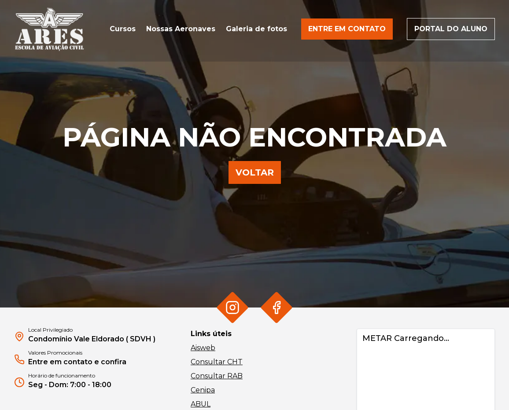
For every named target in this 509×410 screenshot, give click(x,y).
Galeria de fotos (256, 29)
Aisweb (203, 348)
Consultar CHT (217, 362)
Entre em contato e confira (77, 362)
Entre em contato (347, 29)
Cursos (123, 29)
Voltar (255, 172)
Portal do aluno (450, 29)
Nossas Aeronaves (180, 29)
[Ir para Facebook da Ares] (276, 307)
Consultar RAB (217, 376)
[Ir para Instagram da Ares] (232, 307)
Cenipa (203, 390)
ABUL (200, 404)
